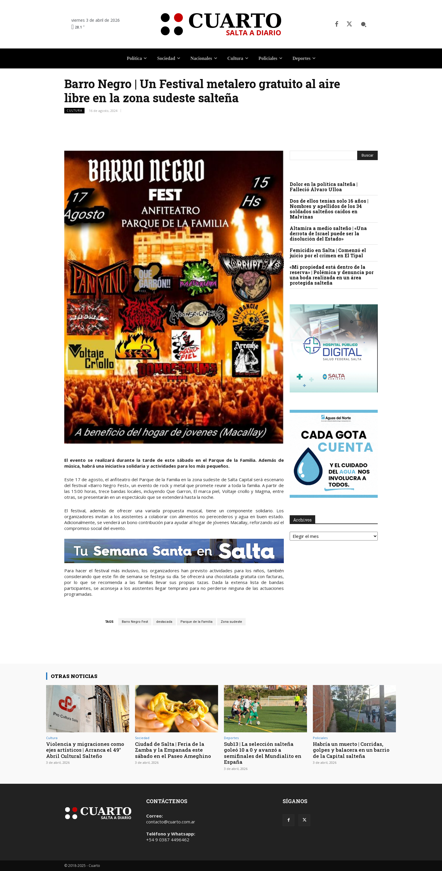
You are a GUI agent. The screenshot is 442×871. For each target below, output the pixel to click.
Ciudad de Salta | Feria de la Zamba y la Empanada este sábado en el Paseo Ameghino (173, 750)
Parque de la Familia (196, 622)
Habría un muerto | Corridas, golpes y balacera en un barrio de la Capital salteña (351, 750)
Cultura (74, 110)
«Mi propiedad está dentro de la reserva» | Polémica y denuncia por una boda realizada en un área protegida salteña (332, 275)
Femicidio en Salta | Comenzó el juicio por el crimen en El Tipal (328, 253)
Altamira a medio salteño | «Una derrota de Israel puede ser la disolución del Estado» (328, 233)
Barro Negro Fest (135, 622)
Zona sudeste (231, 622)
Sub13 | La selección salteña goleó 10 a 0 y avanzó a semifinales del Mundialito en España (262, 753)
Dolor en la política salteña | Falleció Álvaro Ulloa (323, 186)
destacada (164, 622)
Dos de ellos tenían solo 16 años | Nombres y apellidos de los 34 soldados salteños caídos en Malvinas (329, 209)
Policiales (320, 737)
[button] (364, 24)
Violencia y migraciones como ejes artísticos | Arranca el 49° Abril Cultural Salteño (85, 750)
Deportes (231, 737)
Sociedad (142, 737)
